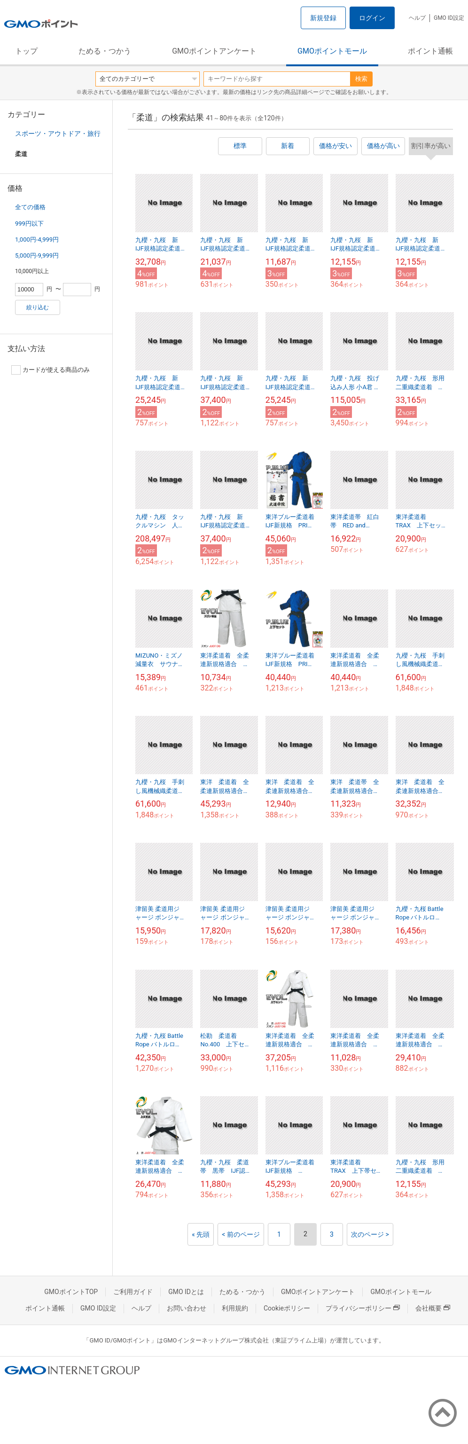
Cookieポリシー (287, 1308)
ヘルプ (417, 18)
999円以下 (29, 223)
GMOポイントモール (332, 51)
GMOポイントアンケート (214, 51)
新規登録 (323, 18)
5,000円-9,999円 (37, 255)
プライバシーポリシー (363, 1308)
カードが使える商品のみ (50, 370)
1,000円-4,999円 (37, 239)
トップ (26, 51)
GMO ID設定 (449, 18)
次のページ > (370, 1234)
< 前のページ (241, 1234)
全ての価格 (30, 207)
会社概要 (432, 1308)
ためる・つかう (104, 51)
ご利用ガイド (133, 1291)
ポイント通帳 (430, 51)
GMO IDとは (186, 1291)
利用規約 (235, 1308)
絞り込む (37, 307)
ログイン (372, 18)
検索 (361, 78)
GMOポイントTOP (71, 1291)
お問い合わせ (186, 1308)
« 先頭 (201, 1234)
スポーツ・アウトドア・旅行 (58, 133)
